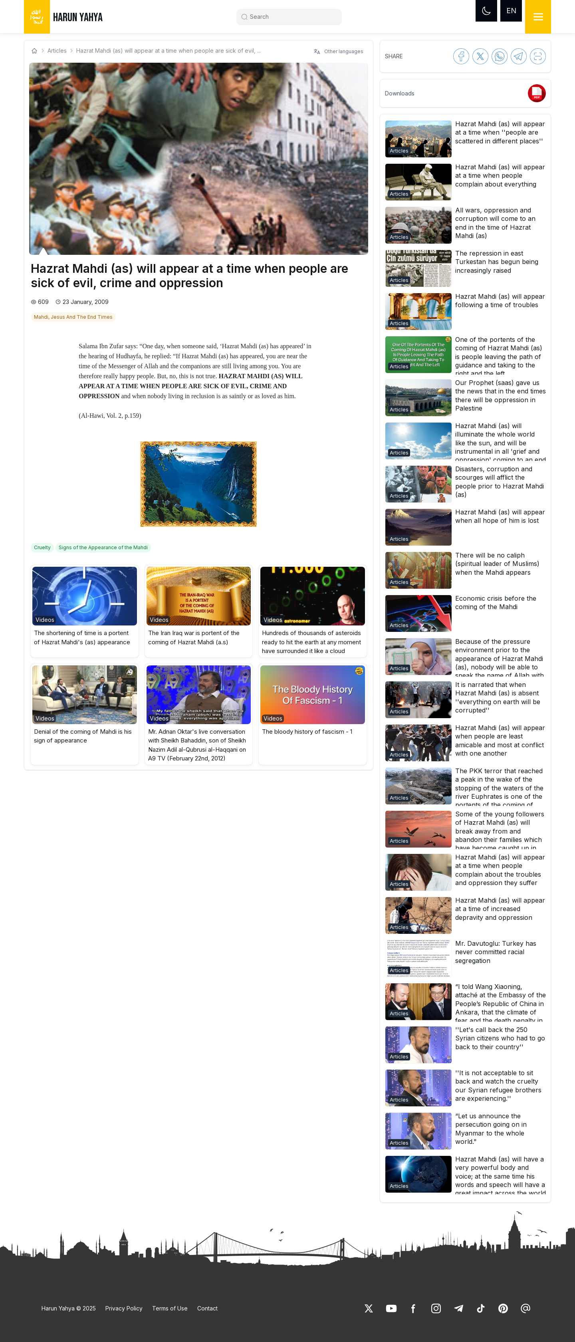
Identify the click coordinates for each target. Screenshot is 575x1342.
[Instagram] (436, 1308)
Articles (57, 50)
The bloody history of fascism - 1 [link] (307, 731)
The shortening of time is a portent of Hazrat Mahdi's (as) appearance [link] (82, 637)
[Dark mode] (486, 11)
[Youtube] (391, 1308)
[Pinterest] (503, 1308)
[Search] (292, 17)
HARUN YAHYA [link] (78, 17)
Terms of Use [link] (170, 1308)
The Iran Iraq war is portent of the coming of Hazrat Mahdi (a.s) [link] (194, 637)
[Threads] (525, 1308)
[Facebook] (414, 1308)
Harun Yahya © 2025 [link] (69, 1308)
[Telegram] (458, 1308)
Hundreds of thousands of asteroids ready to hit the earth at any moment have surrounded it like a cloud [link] (311, 642)
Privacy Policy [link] (124, 1308)
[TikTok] (481, 1308)
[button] (85, 611)
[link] (74, 316)
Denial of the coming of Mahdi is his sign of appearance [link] (83, 736)
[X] (369, 1308)
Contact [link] (207, 1308)
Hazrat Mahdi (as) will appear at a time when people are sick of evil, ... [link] (168, 50)
